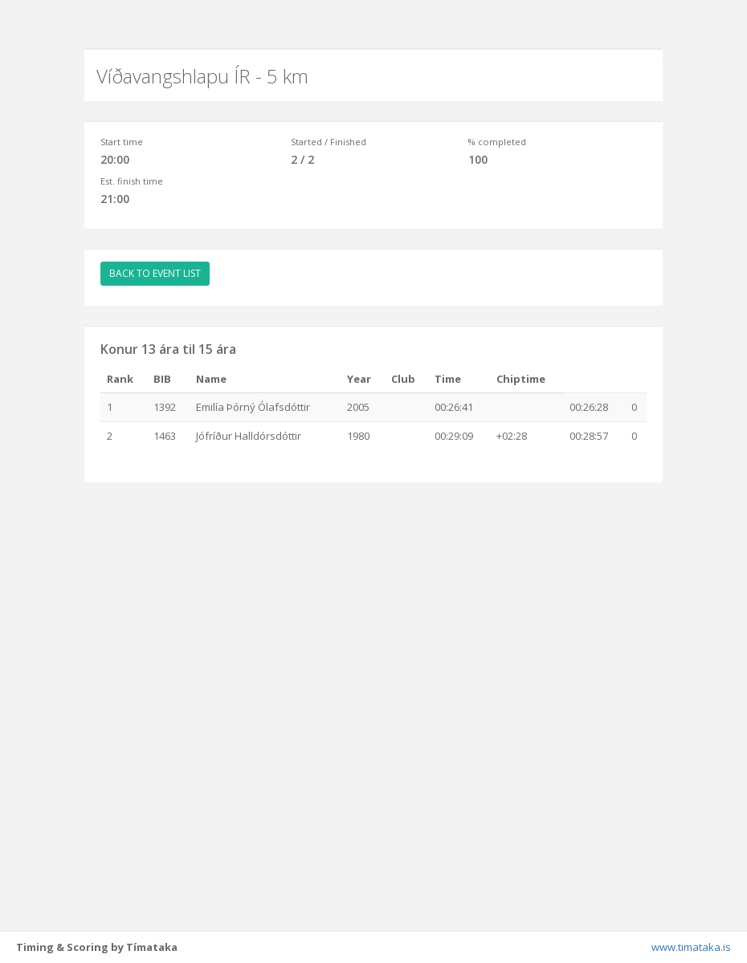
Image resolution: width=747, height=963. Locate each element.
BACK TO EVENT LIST (155, 273)
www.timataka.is (691, 947)
